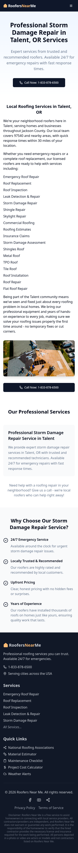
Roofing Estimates (17, 229)
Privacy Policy (24, 808)
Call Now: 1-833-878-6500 (39, 82)
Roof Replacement (17, 183)
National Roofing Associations (28, 747)
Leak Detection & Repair (21, 196)
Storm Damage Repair (20, 203)
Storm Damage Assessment (24, 242)
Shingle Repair (14, 209)
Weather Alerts (17, 774)
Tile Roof (10, 269)
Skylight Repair (14, 216)
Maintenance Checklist (23, 760)
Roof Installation (15, 275)
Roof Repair (12, 282)
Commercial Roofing (19, 223)
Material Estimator (20, 754)
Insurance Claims (16, 236)
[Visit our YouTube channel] (39, 800)
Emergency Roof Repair (21, 177)
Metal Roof (11, 255)
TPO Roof (10, 262)
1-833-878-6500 (20, 667)
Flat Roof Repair (15, 288)
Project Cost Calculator (23, 767)
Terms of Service (51, 808)
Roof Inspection (15, 190)
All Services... (12, 727)
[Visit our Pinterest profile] (48, 800)
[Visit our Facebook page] (30, 800)
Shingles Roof (13, 249)
